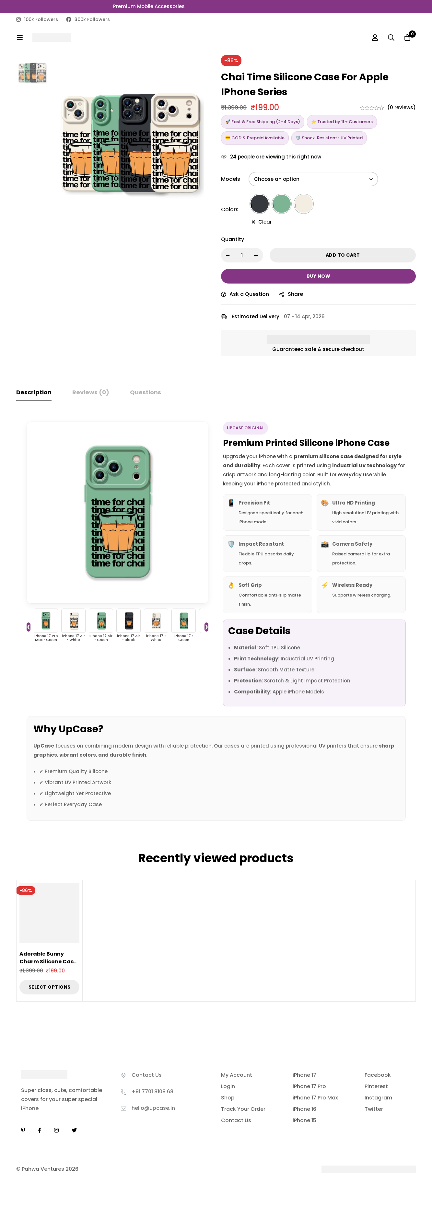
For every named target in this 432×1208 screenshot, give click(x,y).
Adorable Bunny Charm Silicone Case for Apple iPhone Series (48, 965)
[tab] (34, 393)
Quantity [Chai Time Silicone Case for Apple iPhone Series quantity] (232, 239)
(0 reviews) (401, 107)
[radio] (259, 204)
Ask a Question (249, 294)
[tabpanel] (216, 616)
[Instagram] (56, 1130)
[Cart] (407, 37)
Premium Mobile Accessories (149, 6)
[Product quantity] (242, 255)
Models (230, 179)
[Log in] (375, 37)
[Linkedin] (23, 1130)
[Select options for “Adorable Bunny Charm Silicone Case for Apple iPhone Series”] (49, 987)
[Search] (391, 37)
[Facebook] (39, 1130)
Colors (230, 209)
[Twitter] (74, 1130)
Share (295, 294)
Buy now (319, 276)
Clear (265, 221)
